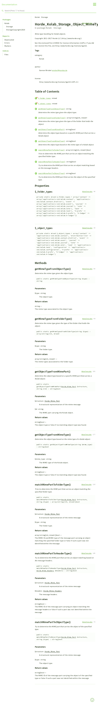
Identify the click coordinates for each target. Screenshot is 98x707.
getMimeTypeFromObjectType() (51, 109)
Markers (7, 46)
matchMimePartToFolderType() (51, 150)
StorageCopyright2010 (15, 30)
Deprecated (9, 40)
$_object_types (44, 103)
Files (6, 54)
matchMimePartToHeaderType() (51, 162)
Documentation (9, 4)
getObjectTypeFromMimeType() (51, 141)
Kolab (6, 23)
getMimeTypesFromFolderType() (52, 118)
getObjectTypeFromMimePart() (51, 129)
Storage (9, 26)
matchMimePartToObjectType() (51, 173)
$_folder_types (44, 98)
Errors (7, 43)
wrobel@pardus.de (59, 70)
